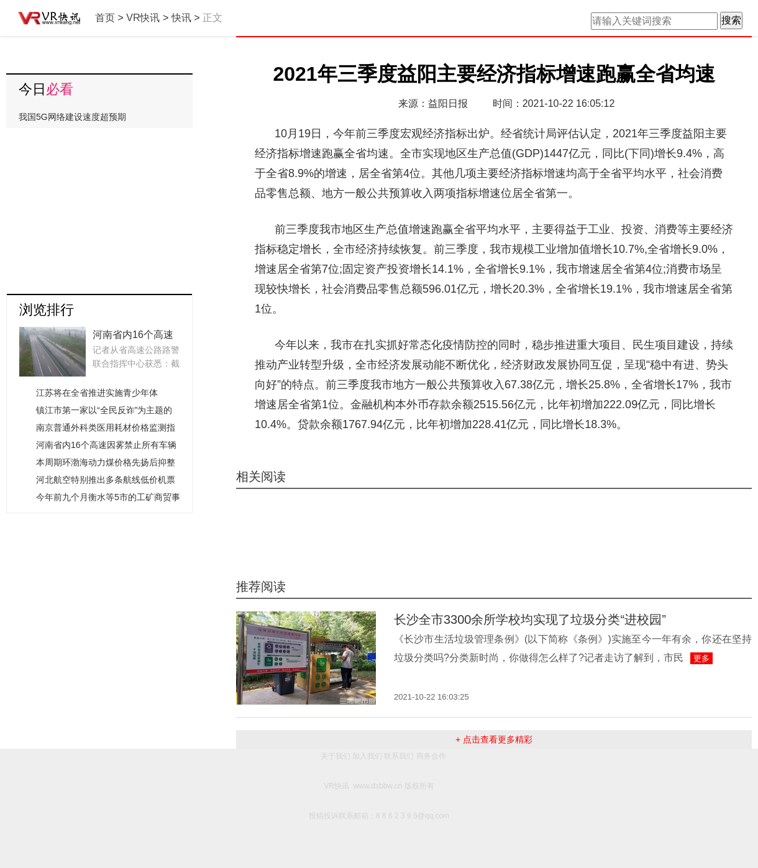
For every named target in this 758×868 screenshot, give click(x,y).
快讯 (181, 17)
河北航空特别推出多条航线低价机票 (105, 480)
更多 (701, 658)
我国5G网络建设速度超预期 (72, 117)
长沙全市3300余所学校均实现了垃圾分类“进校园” (530, 619)
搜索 (731, 20)
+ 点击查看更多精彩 (493, 739)
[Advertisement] (99, 206)
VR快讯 (143, 17)
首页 (105, 17)
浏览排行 (46, 310)
